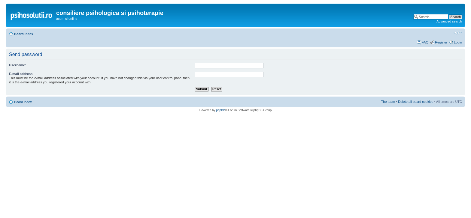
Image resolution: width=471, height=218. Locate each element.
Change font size (457, 32)
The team (388, 101)
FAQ (425, 42)
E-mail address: (21, 74)
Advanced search (449, 21)
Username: (17, 65)
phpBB (220, 110)
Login (458, 42)
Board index (23, 34)
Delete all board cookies (415, 101)
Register (441, 42)
